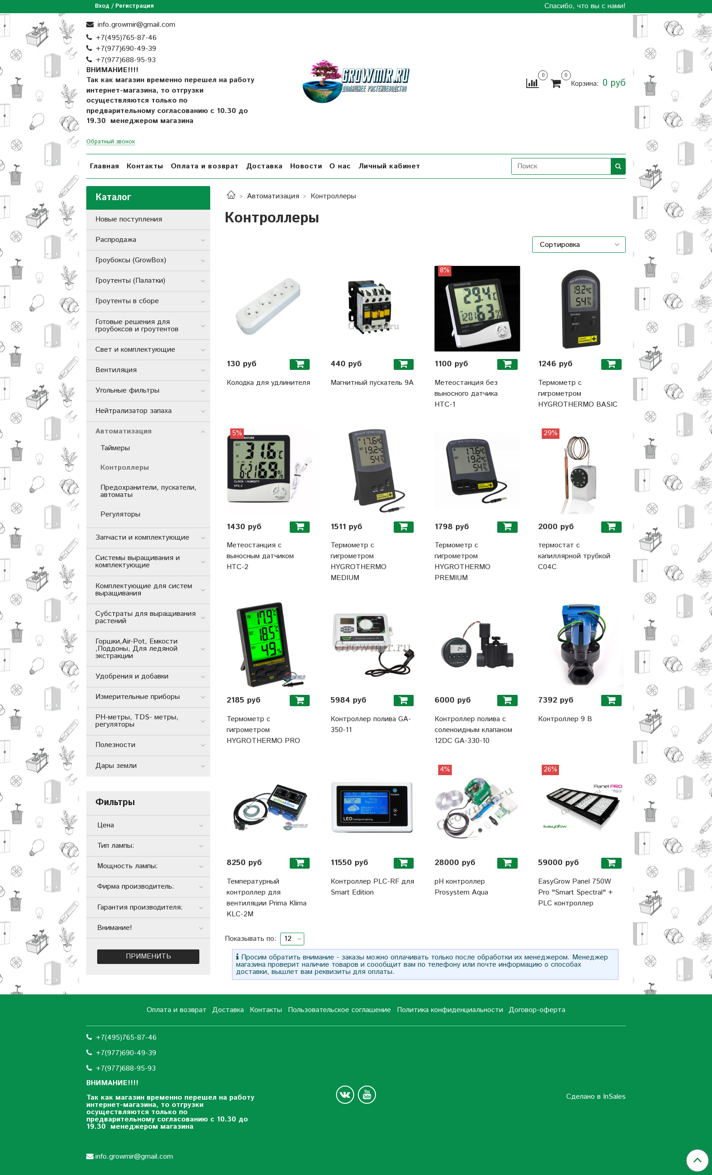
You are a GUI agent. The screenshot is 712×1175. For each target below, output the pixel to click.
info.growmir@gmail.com (135, 25)
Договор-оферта (537, 1010)
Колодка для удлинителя (268, 383)
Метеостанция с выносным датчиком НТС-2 (260, 556)
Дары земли (116, 766)
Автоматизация (273, 196)
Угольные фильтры (127, 390)
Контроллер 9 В (565, 719)
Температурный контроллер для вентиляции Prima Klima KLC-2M (267, 897)
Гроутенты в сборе (127, 301)
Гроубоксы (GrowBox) (130, 260)
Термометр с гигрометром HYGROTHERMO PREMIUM (462, 561)
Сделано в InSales (596, 1097)
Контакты (145, 166)
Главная (104, 166)
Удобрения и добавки (131, 676)
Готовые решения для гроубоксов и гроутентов (136, 325)
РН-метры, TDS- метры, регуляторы (136, 721)
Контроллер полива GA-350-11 (371, 724)
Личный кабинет (389, 166)
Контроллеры (124, 467)
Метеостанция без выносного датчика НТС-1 (466, 394)
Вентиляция (116, 370)
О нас (340, 166)
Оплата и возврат (205, 166)
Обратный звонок (110, 142)
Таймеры (115, 448)
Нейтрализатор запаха (133, 411)
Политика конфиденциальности (450, 1010)
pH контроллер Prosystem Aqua (461, 887)
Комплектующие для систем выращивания (143, 590)
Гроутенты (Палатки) (130, 280)
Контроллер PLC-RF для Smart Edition (372, 887)
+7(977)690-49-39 (126, 49)
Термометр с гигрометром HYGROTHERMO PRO (263, 730)
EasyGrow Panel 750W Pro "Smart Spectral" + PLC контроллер (575, 892)
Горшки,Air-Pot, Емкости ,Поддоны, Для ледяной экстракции (136, 648)
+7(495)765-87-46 (126, 38)
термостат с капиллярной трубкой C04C (574, 556)
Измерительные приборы (137, 697)
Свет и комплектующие (135, 349)
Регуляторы (120, 514)
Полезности (115, 745)
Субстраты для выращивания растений (145, 617)
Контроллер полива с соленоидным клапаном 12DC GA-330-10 (473, 730)
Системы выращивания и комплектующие (137, 561)
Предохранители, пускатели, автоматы (148, 491)
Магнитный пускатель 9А (372, 383)
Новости (306, 166)
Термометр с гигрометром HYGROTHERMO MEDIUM (358, 561)
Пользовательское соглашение (339, 1010)
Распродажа (115, 240)
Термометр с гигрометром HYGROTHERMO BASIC (578, 394)
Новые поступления (128, 219)
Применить (148, 956)
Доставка (264, 166)
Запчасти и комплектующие (142, 537)
